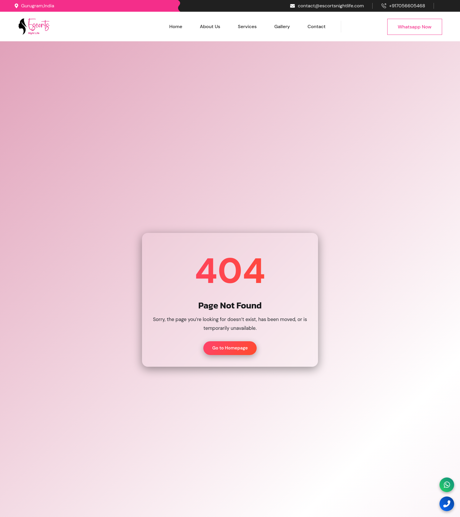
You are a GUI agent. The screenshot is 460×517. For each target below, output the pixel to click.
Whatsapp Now (415, 27)
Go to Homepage (230, 348)
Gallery (282, 26)
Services (247, 26)
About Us (210, 26)
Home (175, 26)
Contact (316, 26)
